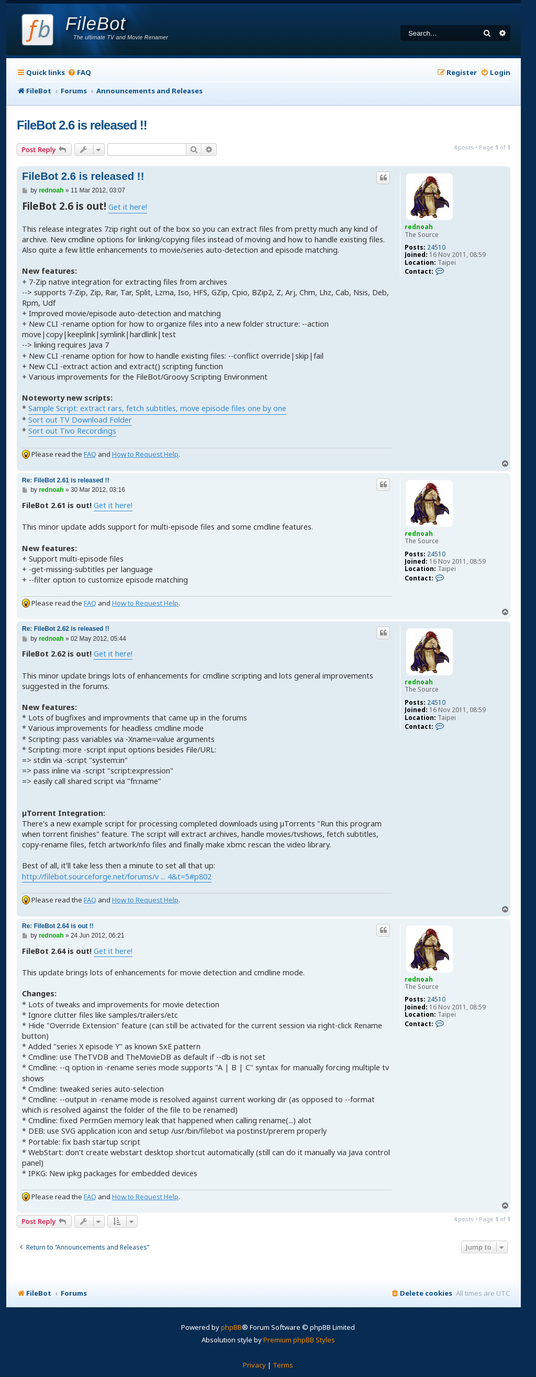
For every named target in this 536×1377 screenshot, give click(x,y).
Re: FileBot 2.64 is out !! (58, 926)
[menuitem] (79, 72)
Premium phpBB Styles (299, 1339)
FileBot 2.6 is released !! (82, 125)
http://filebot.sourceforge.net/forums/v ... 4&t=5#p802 (116, 876)
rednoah (419, 226)
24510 (436, 247)
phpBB (231, 1327)
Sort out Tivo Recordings (72, 431)
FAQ (90, 454)
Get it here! (127, 207)
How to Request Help (145, 454)
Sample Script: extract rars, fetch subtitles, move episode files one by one (157, 408)
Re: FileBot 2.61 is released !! (65, 480)
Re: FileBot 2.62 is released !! (65, 628)
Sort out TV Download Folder (80, 420)
